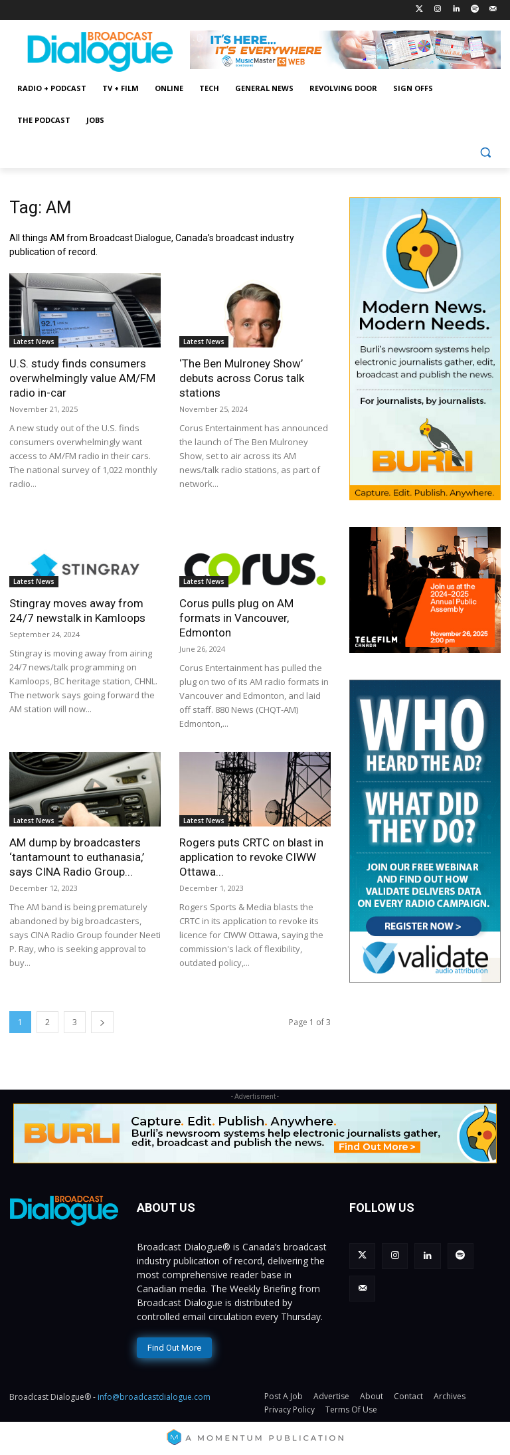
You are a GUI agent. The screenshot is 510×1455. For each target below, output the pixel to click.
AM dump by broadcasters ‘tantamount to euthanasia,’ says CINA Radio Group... (76, 857)
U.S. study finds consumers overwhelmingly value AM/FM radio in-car (82, 378)
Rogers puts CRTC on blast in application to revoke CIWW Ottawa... (251, 857)
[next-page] (102, 1022)
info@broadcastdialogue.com (154, 1396)
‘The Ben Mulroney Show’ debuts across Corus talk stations (241, 378)
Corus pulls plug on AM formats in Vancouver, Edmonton (236, 618)
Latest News (33, 341)
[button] (485, 152)
